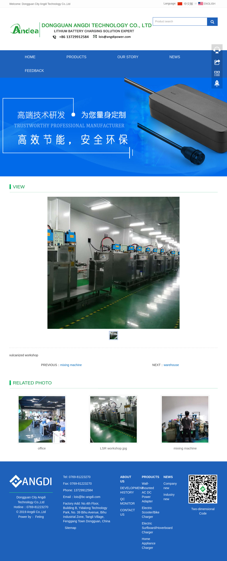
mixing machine (71, 365)
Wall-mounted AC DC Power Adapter (148, 492)
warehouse (171, 365)
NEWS (174, 57)
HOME (30, 57)
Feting (39, 517)
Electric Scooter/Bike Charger (150, 512)
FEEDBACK (34, 71)
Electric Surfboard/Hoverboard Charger (157, 528)
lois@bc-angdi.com (87, 497)
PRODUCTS (76, 57)
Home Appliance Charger (149, 543)
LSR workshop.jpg (113, 448)
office (42, 448)
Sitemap (70, 528)
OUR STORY (128, 57)
